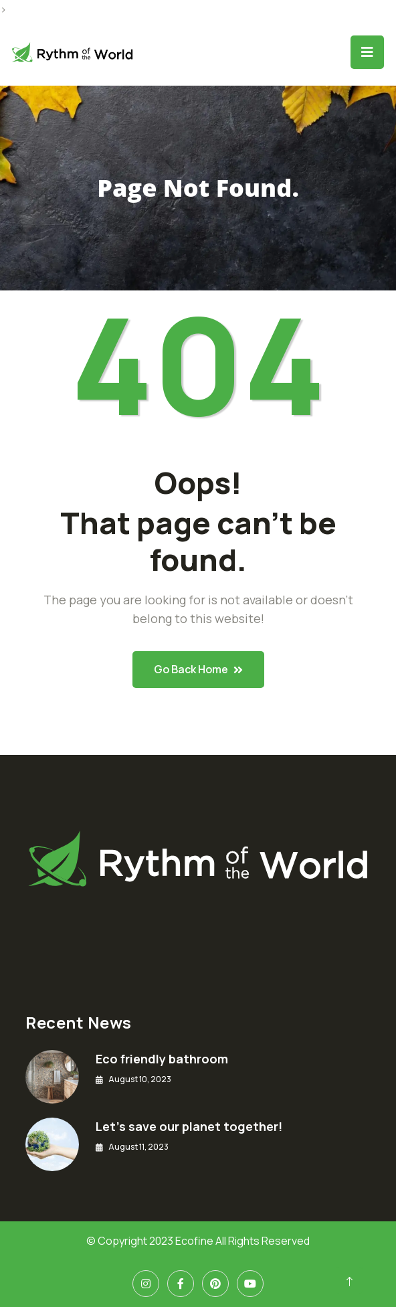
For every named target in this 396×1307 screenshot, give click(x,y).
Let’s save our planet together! (189, 1126)
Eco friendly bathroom (162, 1059)
